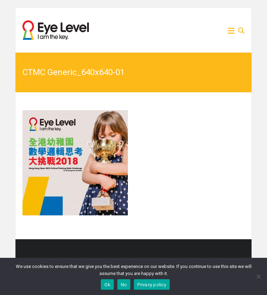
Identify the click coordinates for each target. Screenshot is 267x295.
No (124, 284)
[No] (258, 276)
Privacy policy (151, 284)
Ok (107, 284)
